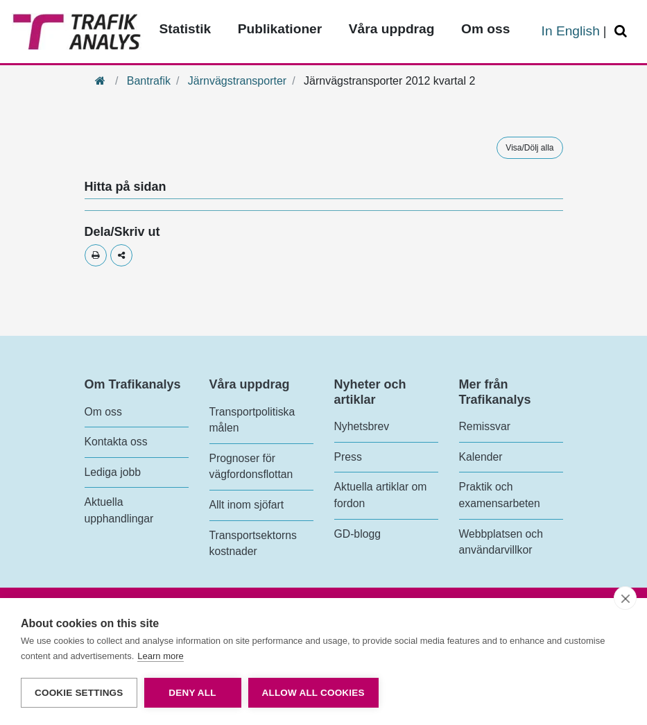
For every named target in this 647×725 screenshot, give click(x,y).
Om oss (103, 412)
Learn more (160, 656)
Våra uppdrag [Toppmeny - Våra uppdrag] (392, 29)
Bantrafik (149, 81)
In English (571, 31)
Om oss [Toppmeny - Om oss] (485, 29)
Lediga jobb (113, 472)
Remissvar (484, 426)
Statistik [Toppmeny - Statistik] (185, 29)
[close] (625, 598)
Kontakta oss (116, 441)
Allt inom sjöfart (246, 505)
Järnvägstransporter (237, 81)
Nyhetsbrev (362, 426)
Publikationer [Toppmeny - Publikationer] (280, 29)
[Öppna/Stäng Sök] (622, 31)
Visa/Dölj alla (529, 148)
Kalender (481, 457)
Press (348, 457)
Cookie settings (79, 693)
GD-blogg (357, 534)
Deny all (192, 693)
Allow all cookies (313, 693)
